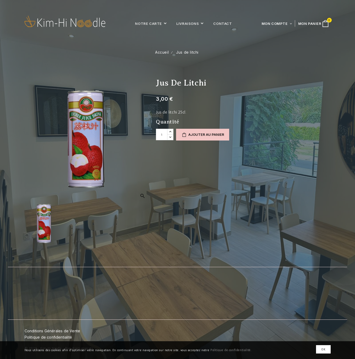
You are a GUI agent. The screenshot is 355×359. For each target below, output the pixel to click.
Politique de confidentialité (48, 337)
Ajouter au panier (202, 135)
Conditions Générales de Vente (52, 331)
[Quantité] (161, 134)
